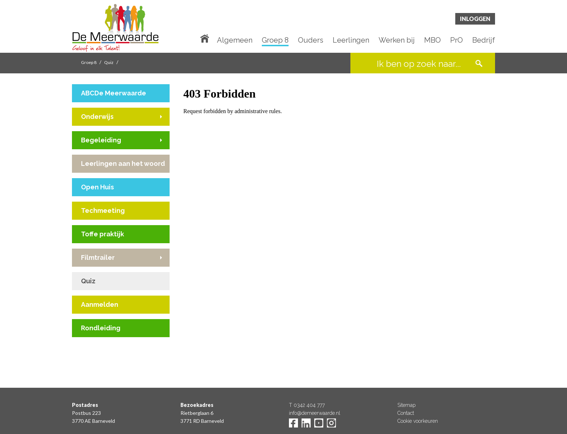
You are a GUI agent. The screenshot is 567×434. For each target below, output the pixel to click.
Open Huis (97, 187)
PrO (456, 40)
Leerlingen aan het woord (123, 163)
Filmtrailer (98, 257)
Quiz (109, 62)
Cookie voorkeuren (417, 421)
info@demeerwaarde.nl (314, 413)
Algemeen (234, 40)
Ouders (310, 40)
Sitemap (406, 405)
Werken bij (397, 40)
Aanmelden (99, 304)
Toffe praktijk (102, 234)
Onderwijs (97, 116)
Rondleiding (100, 328)
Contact (405, 413)
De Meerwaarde (115, 28)
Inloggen (475, 18)
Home (206, 38)
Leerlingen (351, 40)
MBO (432, 40)
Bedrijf (483, 40)
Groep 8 (275, 40)
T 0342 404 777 (307, 405)
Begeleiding (101, 140)
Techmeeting (103, 210)
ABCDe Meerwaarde (113, 93)
